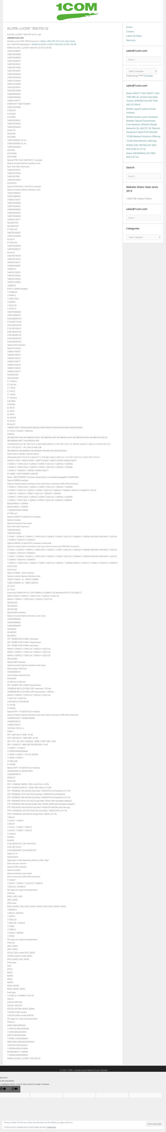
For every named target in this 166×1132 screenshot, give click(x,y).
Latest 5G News (134, 35)
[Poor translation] (14, 1089)
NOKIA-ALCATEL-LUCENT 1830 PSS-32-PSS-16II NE (54, 44)
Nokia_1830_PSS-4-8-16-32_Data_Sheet (58, 41)
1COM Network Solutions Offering (143, 136)
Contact (130, 31)
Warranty (130, 40)
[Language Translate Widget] (141, 71)
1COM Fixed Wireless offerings (141, 140)
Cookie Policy (51, 1127)
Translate (146, 75)
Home (129, 27)
